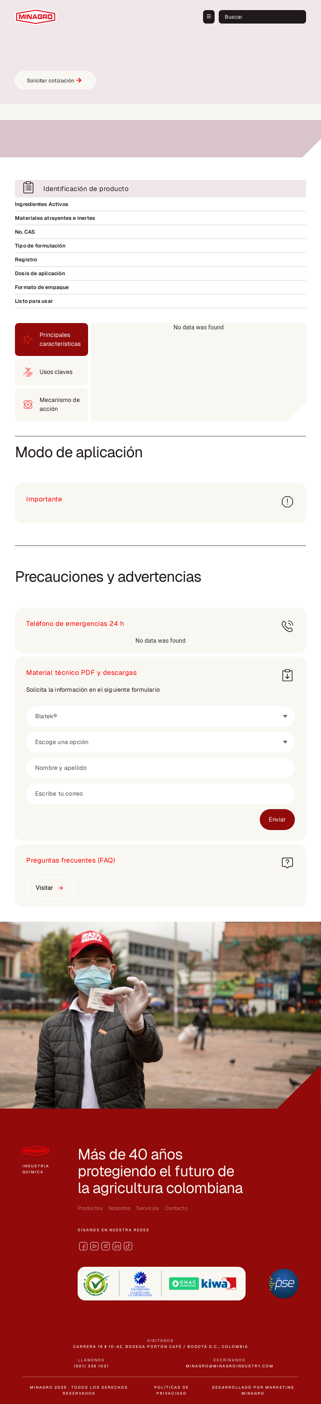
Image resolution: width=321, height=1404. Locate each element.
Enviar (277, 819)
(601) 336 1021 (91, 1366)
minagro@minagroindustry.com (230, 1366)
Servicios (147, 1208)
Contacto (176, 1208)
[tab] (51, 339)
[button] (209, 17)
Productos (90, 1208)
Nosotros (120, 1208)
